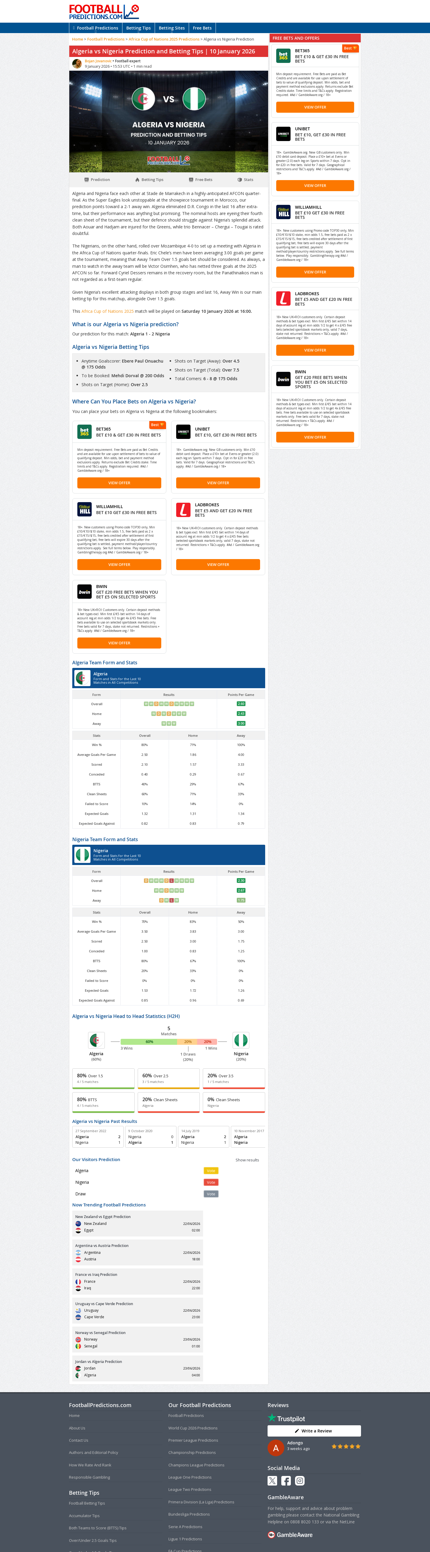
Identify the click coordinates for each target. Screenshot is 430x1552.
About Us (77, 1341)
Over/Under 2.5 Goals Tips (93, 1453)
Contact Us (78, 1353)
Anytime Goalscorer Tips (91, 1490)
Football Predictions (95, 28)
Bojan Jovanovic (99, 61)
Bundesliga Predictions (189, 1427)
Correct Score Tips (85, 1478)
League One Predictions (190, 1390)
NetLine (347, 1435)
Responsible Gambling (89, 1390)
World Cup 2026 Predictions (193, 1341)
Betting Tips (138, 28)
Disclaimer (248, 1535)
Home (77, 39)
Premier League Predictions (193, 1353)
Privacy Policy (225, 1535)
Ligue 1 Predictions (185, 1452)
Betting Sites (172, 28)
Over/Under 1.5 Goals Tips (93, 1466)
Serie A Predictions (185, 1439)
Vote (211, 1170)
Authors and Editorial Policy (93, 1365)
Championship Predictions (192, 1365)
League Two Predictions (189, 1402)
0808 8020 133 (304, 1435)
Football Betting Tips (87, 1416)
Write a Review (313, 1344)
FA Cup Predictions (185, 1464)
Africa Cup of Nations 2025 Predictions (164, 39)
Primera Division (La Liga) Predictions (201, 1415)
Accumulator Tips (84, 1428)
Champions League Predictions (196, 1378)
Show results (247, 1160)
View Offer (119, 482)
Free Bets (202, 28)
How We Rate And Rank (90, 1378)
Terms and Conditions (192, 1535)
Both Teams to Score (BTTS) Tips (98, 1441)
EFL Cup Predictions (185, 1476)
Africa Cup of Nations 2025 (108, 311)
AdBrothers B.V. (238, 1545)
